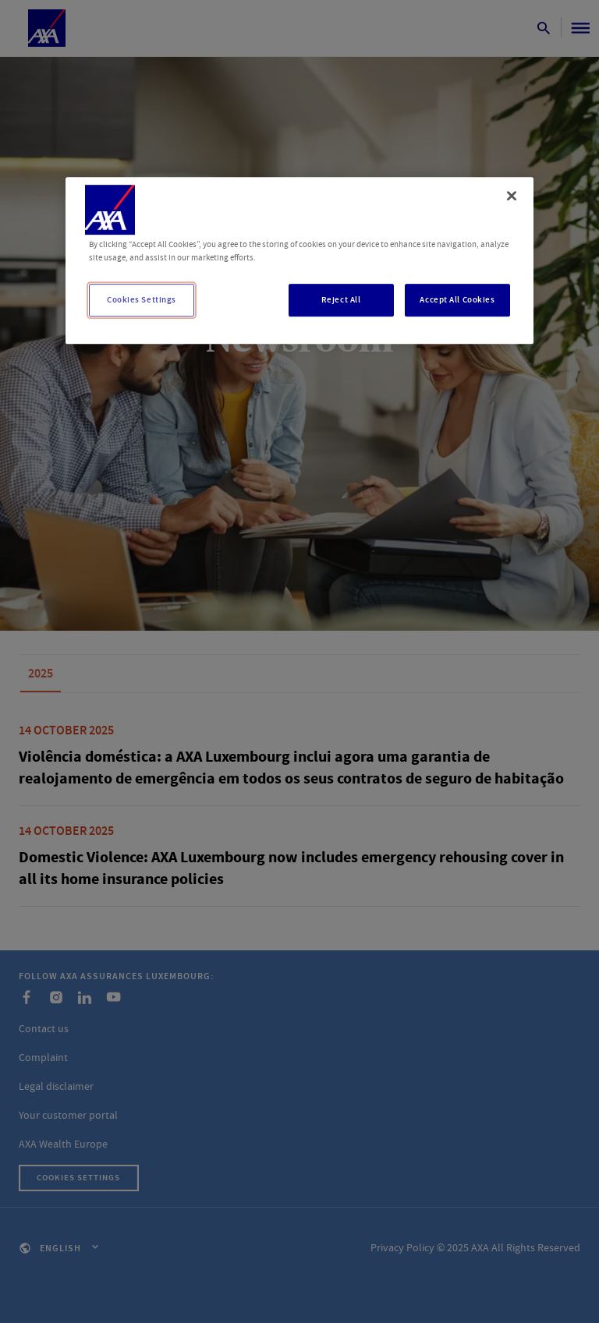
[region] (299, 260)
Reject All (341, 300)
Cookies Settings (141, 300)
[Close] (511, 196)
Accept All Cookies (457, 300)
